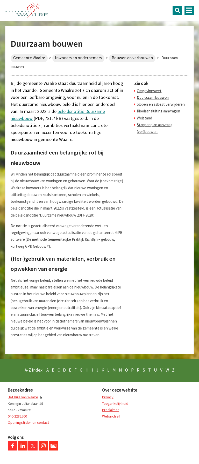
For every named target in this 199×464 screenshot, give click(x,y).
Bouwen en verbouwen (132, 57)
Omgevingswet (149, 90)
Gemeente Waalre (29, 57)
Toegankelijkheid (115, 403)
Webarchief (111, 416)
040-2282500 (17, 416)
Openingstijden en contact (28, 422)
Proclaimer (110, 409)
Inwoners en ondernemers (78, 57)
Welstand (144, 118)
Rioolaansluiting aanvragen (158, 111)
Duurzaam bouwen (153, 97)
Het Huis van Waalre (23, 397)
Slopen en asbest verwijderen (161, 104)
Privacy (107, 397)
